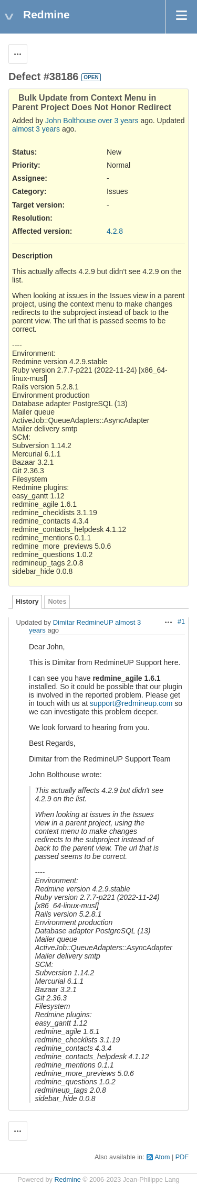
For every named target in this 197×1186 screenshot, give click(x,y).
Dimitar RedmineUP (83, 622)
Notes (57, 601)
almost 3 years (36, 129)
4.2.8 (115, 231)
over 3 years (118, 120)
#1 (181, 621)
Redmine (67, 1179)
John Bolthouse (70, 120)
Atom (162, 1157)
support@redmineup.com (131, 703)
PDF (182, 1157)
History (27, 601)
